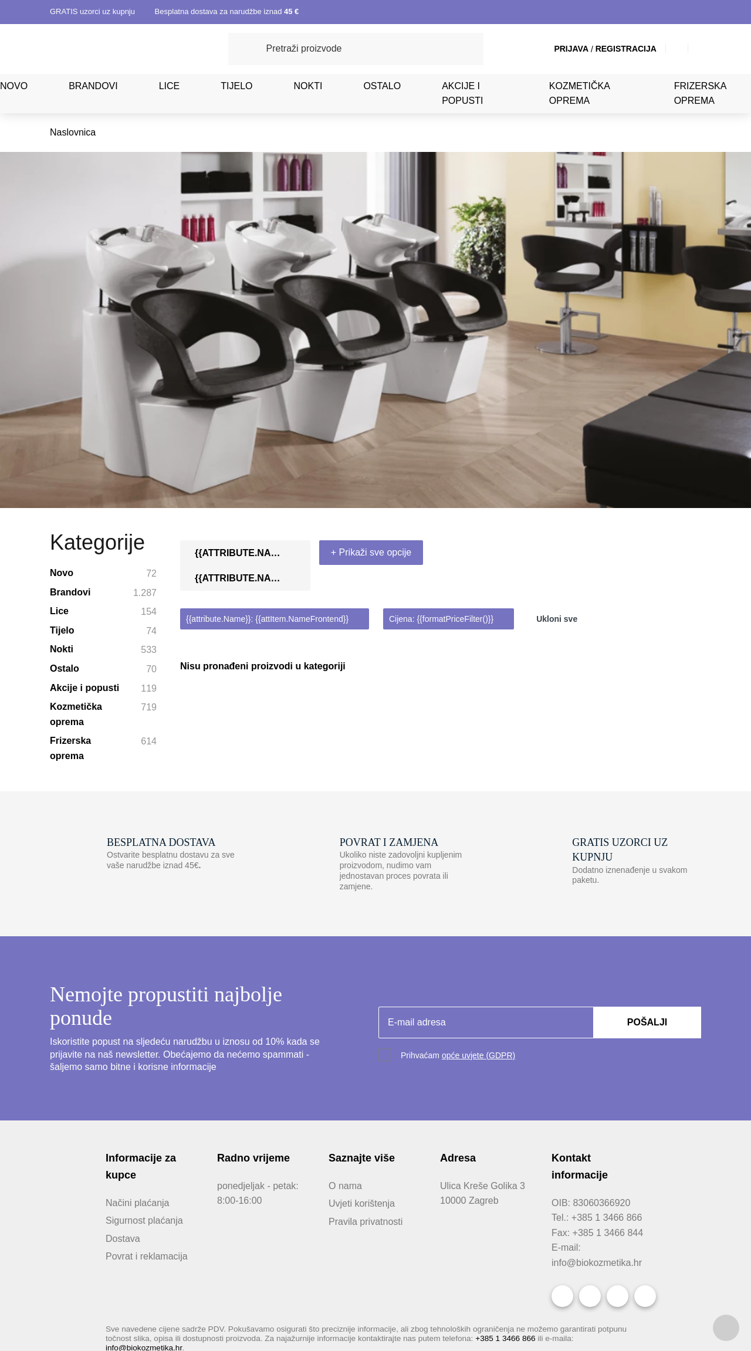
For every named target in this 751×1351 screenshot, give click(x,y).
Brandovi (93, 85)
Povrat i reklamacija (147, 1063)
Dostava (123, 1045)
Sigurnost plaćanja (144, 1027)
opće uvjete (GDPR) (476, 862)
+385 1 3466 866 (519, 1158)
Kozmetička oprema (573, 93)
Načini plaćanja (137, 1009)
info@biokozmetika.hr (597, 1082)
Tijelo (234, 85)
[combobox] (640, 366)
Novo (14, 85)
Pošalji (647, 828)
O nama (345, 992)
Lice (168, 85)
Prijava (560, 49)
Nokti (304, 85)
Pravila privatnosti (367, 1028)
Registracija (612, 49)
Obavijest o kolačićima (472, 1286)
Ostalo (376, 85)
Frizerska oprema (697, 93)
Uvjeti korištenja (363, 1010)
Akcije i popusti (456, 93)
